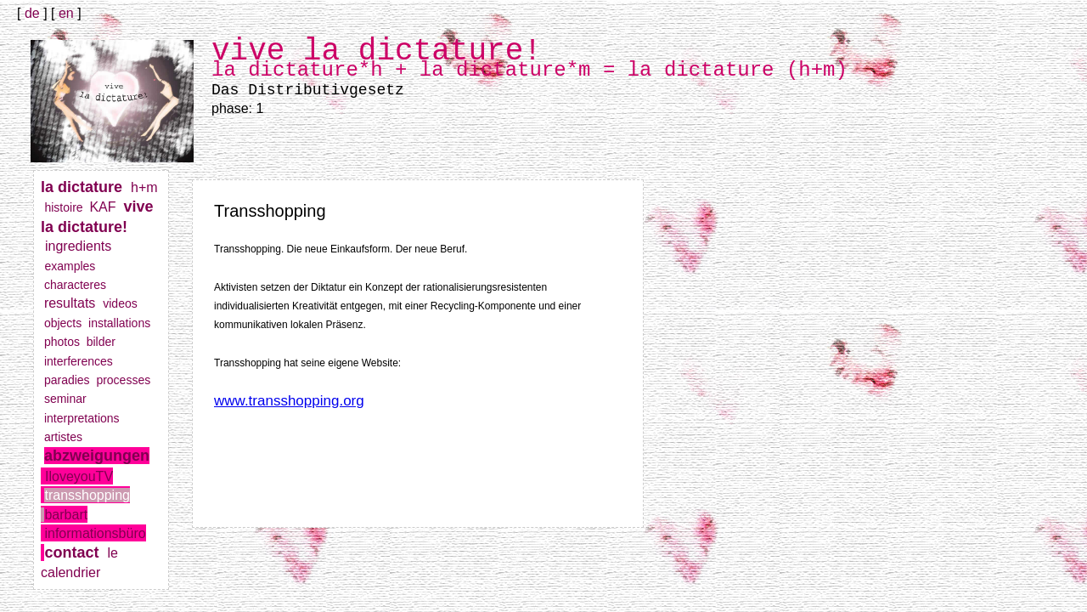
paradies (70, 380)
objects (66, 323)
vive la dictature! (97, 226)
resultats (73, 303)
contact (75, 552)
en (66, 13)
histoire (66, 207)
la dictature (86, 187)
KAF (106, 207)
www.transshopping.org (289, 401)
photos (65, 341)
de (32, 13)
